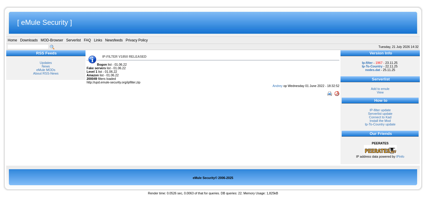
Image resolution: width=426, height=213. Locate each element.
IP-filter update (380, 110)
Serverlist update (380, 113)
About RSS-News (46, 73)
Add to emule (380, 89)
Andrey (277, 86)
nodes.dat (372, 70)
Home (12, 40)
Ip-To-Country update (380, 124)
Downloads (29, 40)
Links (98, 40)
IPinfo (400, 156)
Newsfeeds (113, 40)
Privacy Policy (137, 40)
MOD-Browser (52, 40)
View (380, 92)
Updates (46, 62)
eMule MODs (45, 70)
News (46, 66)
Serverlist (73, 40)
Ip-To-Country (372, 66)
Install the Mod (380, 120)
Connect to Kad (380, 117)
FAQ (87, 40)
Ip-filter (367, 62)
